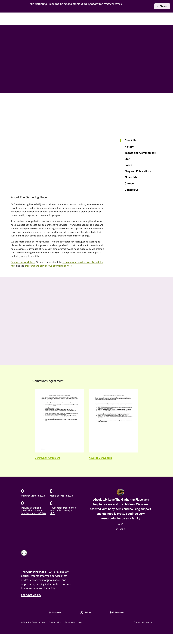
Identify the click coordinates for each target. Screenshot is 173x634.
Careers (130, 183)
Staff (127, 159)
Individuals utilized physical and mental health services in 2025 (33, 510)
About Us (130, 140)
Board (128, 165)
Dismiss (162, 6)
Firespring (147, 622)
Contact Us (132, 189)
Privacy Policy (55, 622)
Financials (131, 177)
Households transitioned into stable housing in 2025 (63, 510)
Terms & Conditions (73, 622)
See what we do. (31, 595)
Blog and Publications (138, 171)
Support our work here (23, 262)
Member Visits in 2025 (33, 495)
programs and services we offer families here (48, 265)
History (129, 146)
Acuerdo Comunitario (100, 457)
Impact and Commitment (140, 152)
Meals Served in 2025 (61, 495)
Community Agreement (47, 457)
